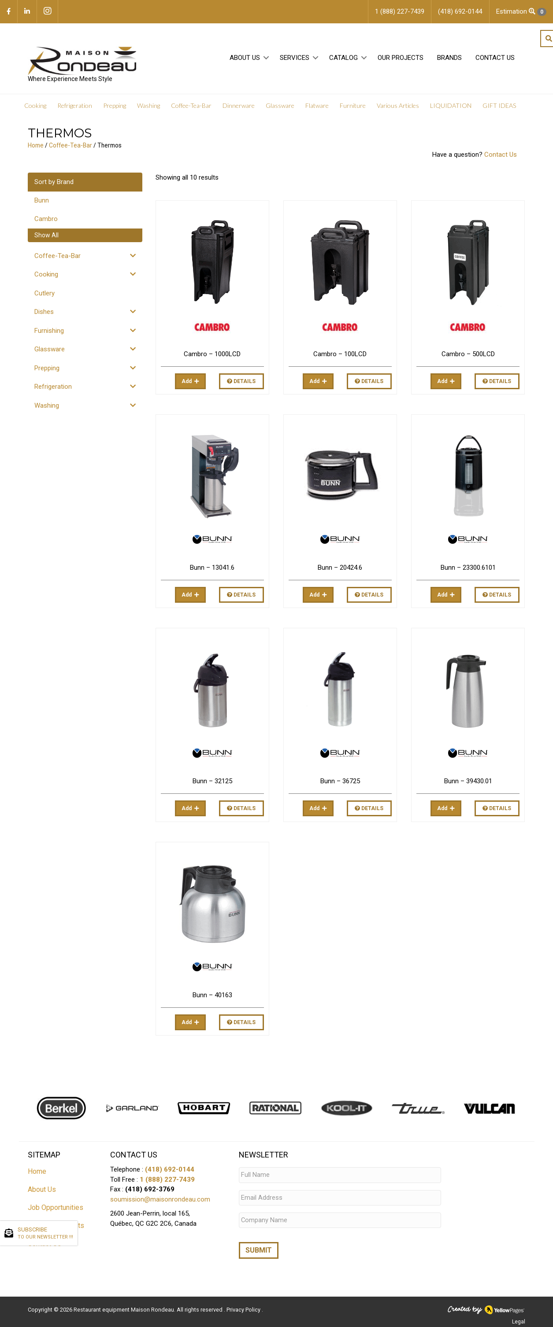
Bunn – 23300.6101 (468, 567)
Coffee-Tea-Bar (70, 145)
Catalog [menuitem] (343, 58)
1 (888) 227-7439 (167, 1179)
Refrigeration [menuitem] (74, 105)
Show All (46, 235)
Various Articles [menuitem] (398, 105)
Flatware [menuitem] (317, 105)
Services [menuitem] (294, 58)
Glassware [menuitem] (280, 105)
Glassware (49, 349)
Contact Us (500, 155)
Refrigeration (53, 387)
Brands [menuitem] (449, 58)
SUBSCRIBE (45, 1233)
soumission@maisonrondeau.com (160, 1199)
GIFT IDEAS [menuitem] (499, 105)
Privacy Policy (244, 1307)
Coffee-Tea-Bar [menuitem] (191, 105)
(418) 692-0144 (169, 1169)
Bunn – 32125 (212, 781)
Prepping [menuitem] (114, 105)
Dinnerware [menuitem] (239, 105)
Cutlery (44, 293)
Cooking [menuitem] (35, 105)
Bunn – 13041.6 (212, 567)
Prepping (46, 368)
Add (187, 381)
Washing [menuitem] (148, 105)
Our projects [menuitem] (400, 58)
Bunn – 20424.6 (340, 567)
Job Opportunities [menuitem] (55, 1207)
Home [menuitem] (37, 1171)
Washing (46, 405)
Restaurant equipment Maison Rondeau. (124, 1307)
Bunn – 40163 (212, 995)
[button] (266, 58)
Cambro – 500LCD (468, 354)
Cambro (46, 219)
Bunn (41, 200)
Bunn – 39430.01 (468, 781)
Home (36, 145)
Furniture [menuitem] (353, 105)
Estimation (521, 11)
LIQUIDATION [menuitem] (450, 105)
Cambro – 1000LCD (212, 354)
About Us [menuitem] (245, 58)
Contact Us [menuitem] (495, 58)
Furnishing (49, 331)
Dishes (44, 312)
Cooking (46, 274)
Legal (518, 1319)
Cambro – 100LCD (340, 354)
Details (241, 381)
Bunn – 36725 (340, 781)
